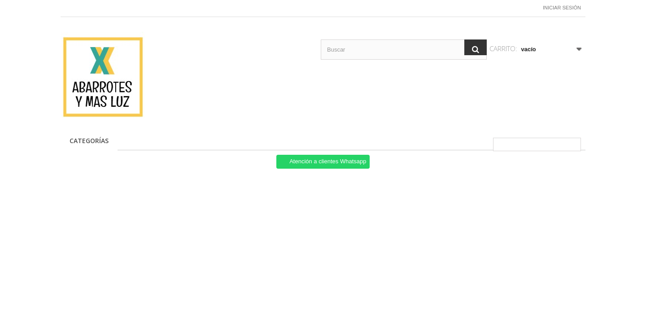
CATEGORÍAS (89, 140)
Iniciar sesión (562, 7)
